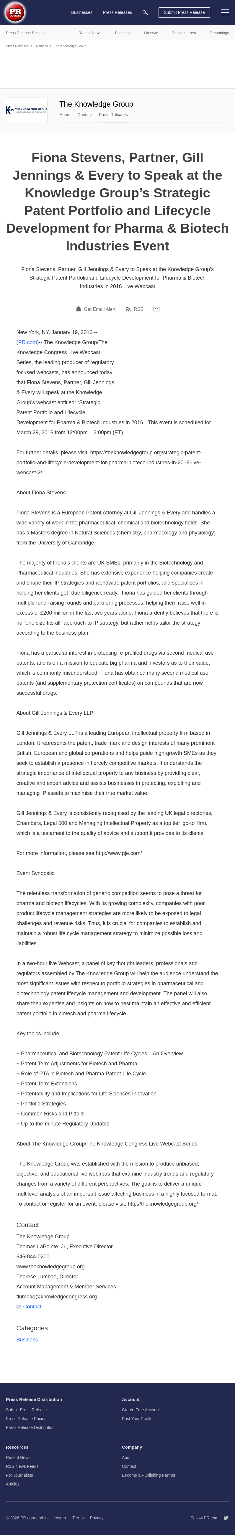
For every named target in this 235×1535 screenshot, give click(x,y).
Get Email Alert (99, 309)
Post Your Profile (137, 1418)
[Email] (156, 309)
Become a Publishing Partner (148, 1475)
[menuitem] (145, 12)
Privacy (96, 1518)
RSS (138, 309)
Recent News (18, 1457)
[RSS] (129, 309)
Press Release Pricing (26, 1418)
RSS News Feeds (22, 1466)
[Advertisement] (117, 68)
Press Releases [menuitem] (117, 12)
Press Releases (17, 46)
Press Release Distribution (30, 1427)
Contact (85, 114)
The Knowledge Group (70, 46)
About (65, 114)
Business (41, 46)
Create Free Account (141, 1409)
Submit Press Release (184, 12)
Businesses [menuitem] (81, 12)
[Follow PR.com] (223, 1518)
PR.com (27, 342)
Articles (12, 1484)
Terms (78, 1518)
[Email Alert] (79, 309)
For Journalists (19, 1475)
